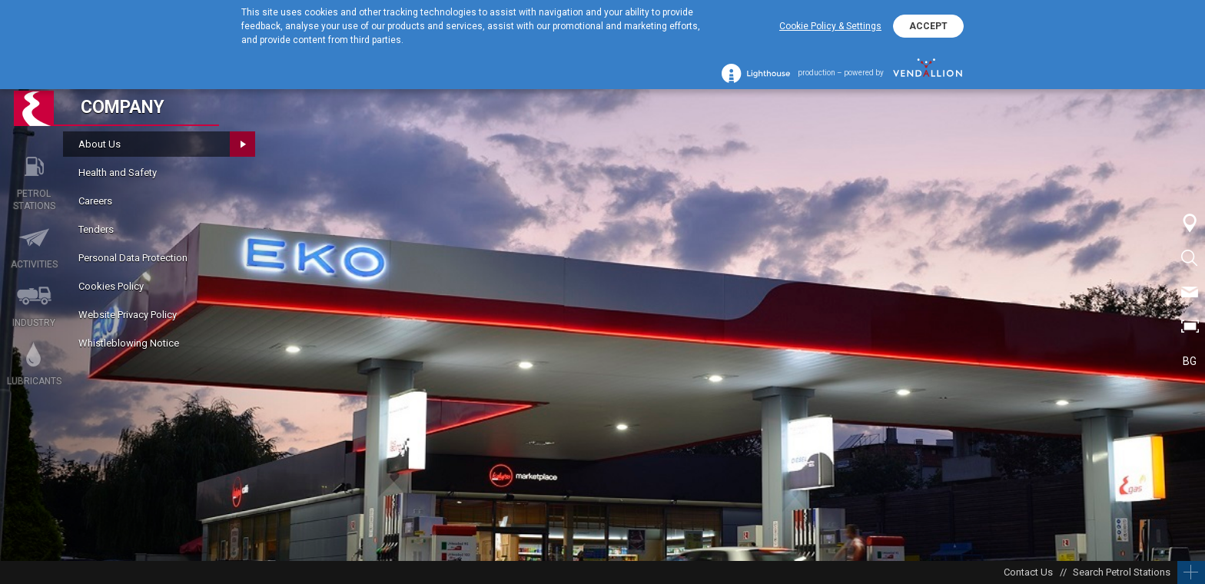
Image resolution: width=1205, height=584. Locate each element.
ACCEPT (928, 26)
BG (1190, 361)
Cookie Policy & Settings (830, 26)
